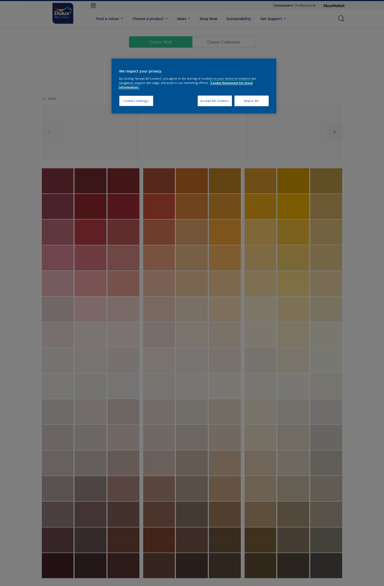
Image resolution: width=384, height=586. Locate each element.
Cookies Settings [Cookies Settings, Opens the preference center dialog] (136, 101)
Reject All (251, 101)
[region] (194, 86)
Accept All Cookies (214, 101)
